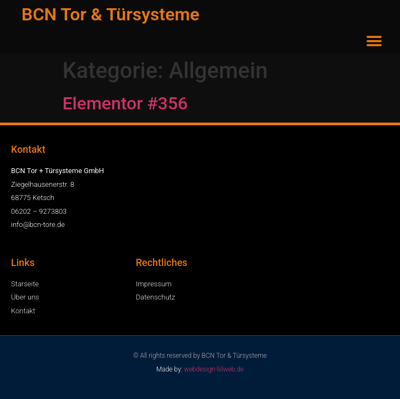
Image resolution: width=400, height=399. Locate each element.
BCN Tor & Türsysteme (110, 14)
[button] (374, 41)
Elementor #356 (125, 103)
